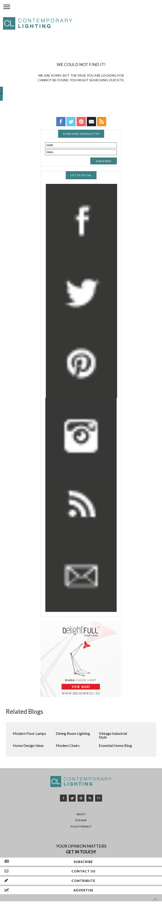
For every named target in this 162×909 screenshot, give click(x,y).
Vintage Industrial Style (113, 735)
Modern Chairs (68, 745)
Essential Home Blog (115, 745)
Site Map (81, 820)
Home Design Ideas (28, 745)
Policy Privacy (81, 826)
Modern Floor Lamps (29, 733)
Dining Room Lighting (73, 733)
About (81, 814)
